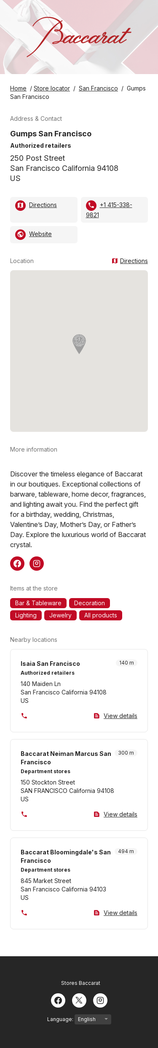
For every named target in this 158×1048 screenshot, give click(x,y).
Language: (79, 1019)
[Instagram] (100, 999)
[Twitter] (79, 999)
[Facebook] (58, 999)
